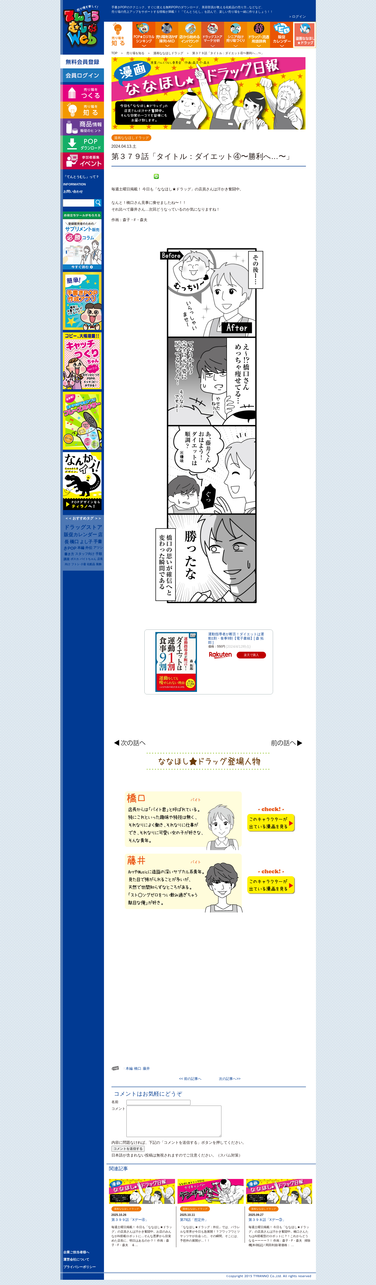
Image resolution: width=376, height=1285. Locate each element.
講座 (67, 559)
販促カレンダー (80, 534)
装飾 (98, 564)
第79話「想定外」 (194, 1220)
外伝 (88, 548)
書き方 (69, 554)
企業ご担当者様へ (76, 1252)
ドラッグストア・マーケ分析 (212, 35)
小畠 (83, 564)
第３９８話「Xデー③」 (267, 1220)
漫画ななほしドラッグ (315, 26)
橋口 (74, 541)
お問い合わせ (73, 191)
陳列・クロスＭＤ (166, 35)
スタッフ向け (84, 554)
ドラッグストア (83, 527)
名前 (118, 1102)
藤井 (146, 1068)
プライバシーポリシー (79, 1267)
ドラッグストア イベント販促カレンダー (281, 35)
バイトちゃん (88, 558)
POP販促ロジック (143, 35)
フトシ (75, 564)
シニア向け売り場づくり (235, 35)
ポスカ (75, 558)
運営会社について (76, 1259)
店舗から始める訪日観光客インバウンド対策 (189, 35)
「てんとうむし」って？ (81, 177)
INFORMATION (74, 184)
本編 (80, 548)
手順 (98, 554)
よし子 (86, 541)
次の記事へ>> (227, 1079)
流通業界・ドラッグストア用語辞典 (258, 35)
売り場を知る (135, 53)
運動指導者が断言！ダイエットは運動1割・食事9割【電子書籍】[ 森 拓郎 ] (236, 638)
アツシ (98, 547)
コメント (118, 1109)
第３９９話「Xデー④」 (130, 1220)
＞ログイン (297, 16)
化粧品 (91, 564)
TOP (114, 53)
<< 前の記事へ (192, 1079)
